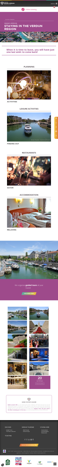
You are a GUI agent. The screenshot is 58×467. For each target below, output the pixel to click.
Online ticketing (29, 9)
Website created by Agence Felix (40, 452)
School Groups (26, 431)
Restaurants (44, 433)
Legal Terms (18, 452)
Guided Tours (9, 430)
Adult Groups (26, 430)
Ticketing (8, 436)
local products (44, 430)
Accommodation (45, 431)
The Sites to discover (11, 431)
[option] (29, 462)
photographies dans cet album (39, 380)
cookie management (25, 452)
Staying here (44, 427)
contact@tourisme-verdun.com (48, 451)
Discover (8, 427)
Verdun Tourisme (28, 427)
